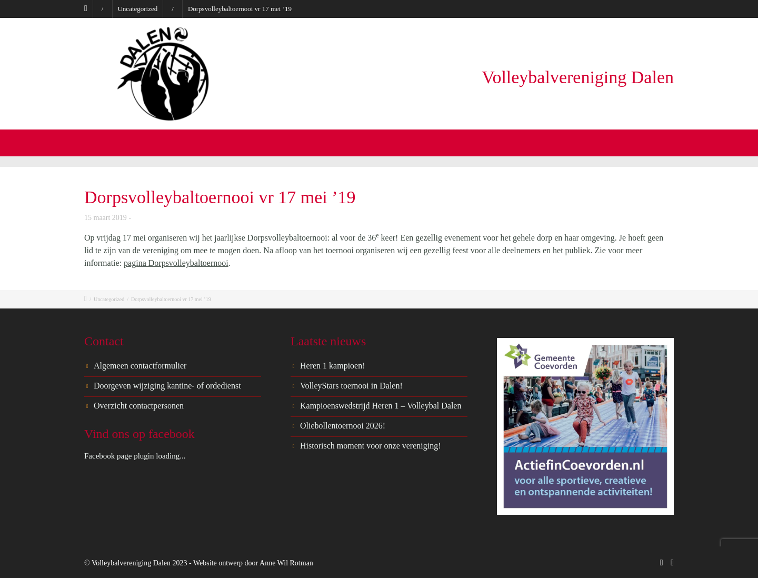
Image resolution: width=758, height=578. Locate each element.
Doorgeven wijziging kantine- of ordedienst (167, 385)
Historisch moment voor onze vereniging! (370, 445)
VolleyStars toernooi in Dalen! (351, 385)
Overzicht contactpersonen (139, 405)
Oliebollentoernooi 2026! (342, 425)
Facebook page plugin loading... (134, 456)
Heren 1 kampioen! (332, 365)
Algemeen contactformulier (140, 365)
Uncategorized (137, 9)
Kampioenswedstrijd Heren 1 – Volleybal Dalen (380, 405)
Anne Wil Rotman (286, 563)
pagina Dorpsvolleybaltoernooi (176, 262)
